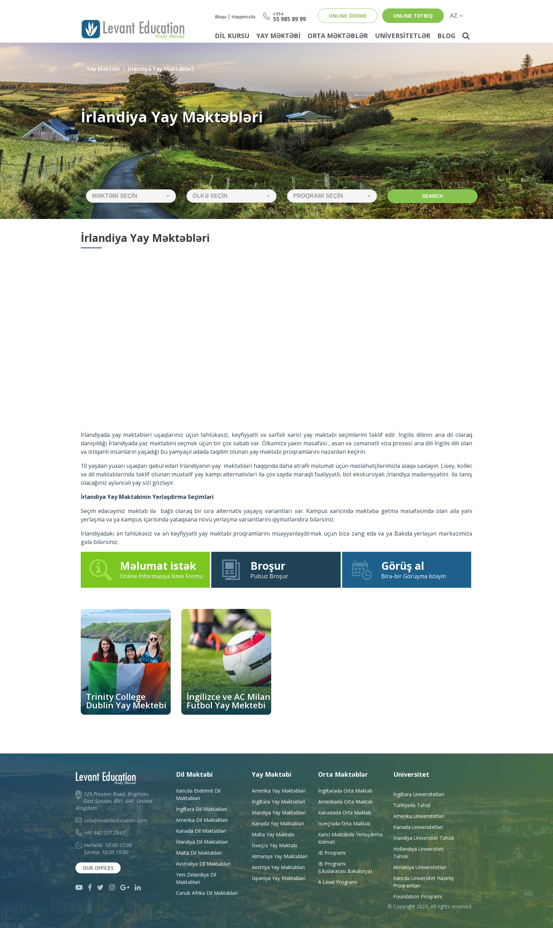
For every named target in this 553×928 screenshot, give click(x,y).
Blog (446, 35)
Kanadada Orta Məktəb (344, 812)
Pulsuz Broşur (276, 569)
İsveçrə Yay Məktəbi (274, 845)
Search (432, 196)
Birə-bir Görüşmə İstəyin (407, 569)
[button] (131, 196)
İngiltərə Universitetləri (418, 794)
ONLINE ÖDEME (347, 15)
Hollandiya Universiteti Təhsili (418, 852)
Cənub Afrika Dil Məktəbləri (207, 893)
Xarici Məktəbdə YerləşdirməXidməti (350, 838)
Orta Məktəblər (338, 35)
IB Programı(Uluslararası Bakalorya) (345, 867)
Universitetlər (402, 35)
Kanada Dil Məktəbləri (201, 831)
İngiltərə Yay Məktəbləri (278, 801)
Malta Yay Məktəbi (273, 834)
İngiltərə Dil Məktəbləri (201, 809)
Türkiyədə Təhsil (411, 805)
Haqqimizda (243, 17)
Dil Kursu (232, 35)
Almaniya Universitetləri (419, 867)
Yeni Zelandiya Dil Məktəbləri (196, 878)
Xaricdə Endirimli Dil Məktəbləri (198, 794)
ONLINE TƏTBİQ (413, 15)
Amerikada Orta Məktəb (345, 801)
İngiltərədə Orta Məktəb (345, 790)
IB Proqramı (332, 852)
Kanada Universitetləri (418, 827)
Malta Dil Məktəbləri (199, 852)
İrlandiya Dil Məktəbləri (202, 841)
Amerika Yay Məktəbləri (278, 790)
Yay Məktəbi (278, 35)
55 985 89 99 (289, 16)
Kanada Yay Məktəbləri (278, 823)
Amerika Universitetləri (418, 816)
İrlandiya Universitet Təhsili (423, 838)
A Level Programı (337, 882)
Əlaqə (220, 17)
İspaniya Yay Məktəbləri (278, 878)
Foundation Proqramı (417, 896)
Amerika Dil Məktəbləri (201, 820)
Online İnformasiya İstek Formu (145, 569)
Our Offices (98, 868)
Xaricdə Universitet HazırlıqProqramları (423, 882)
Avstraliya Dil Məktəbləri (203, 863)
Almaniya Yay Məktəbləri (280, 856)
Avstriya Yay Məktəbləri (278, 867)
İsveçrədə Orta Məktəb (344, 823)
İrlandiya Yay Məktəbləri (160, 69)
